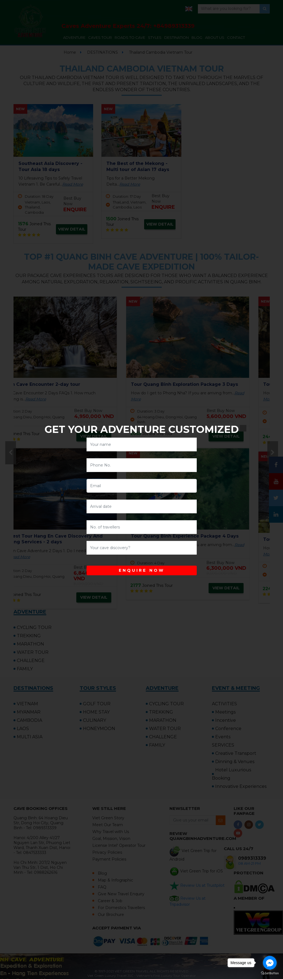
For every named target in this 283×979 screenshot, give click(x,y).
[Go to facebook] (270, 963)
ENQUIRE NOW (142, 570)
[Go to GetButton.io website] (270, 973)
